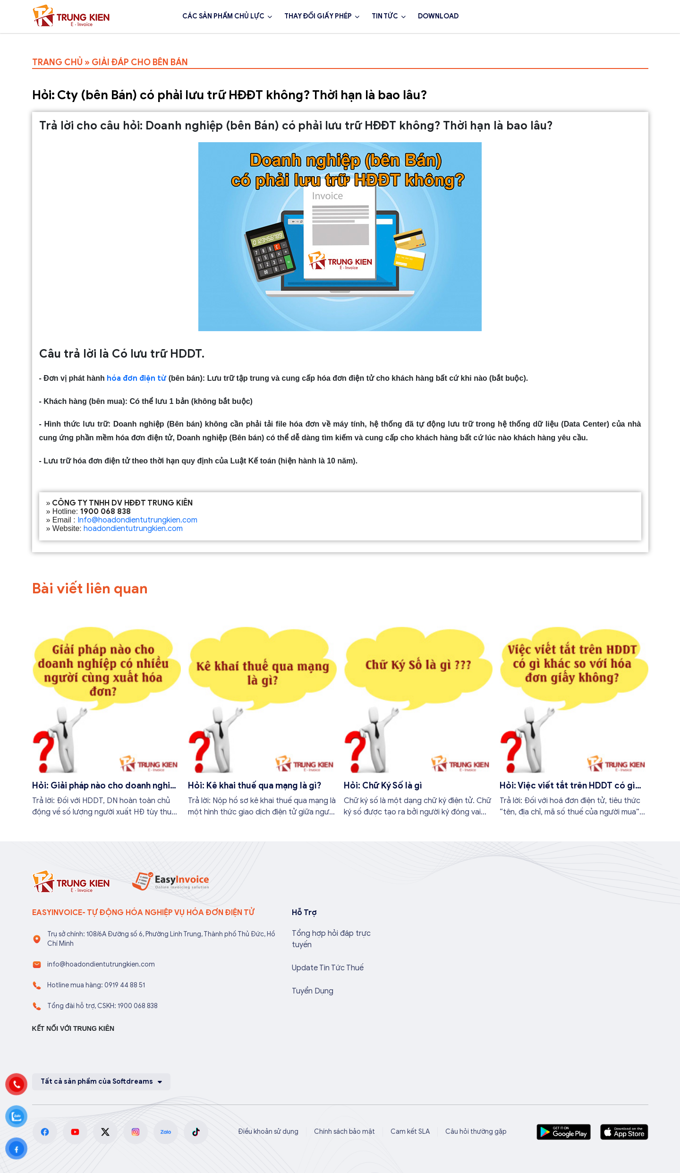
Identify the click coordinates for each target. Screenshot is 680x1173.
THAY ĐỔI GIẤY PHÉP (318, 16)
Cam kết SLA (410, 1132)
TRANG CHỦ (57, 62)
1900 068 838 (555, 16)
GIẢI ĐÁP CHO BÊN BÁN (140, 62)
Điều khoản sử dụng (268, 1132)
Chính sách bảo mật (344, 1132)
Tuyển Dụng (312, 991)
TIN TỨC (385, 16)
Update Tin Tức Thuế (328, 968)
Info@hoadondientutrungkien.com (137, 520)
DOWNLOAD (438, 16)
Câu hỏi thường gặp (476, 1132)
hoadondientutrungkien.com (133, 528)
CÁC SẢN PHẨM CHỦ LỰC (223, 16)
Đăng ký (622, 16)
